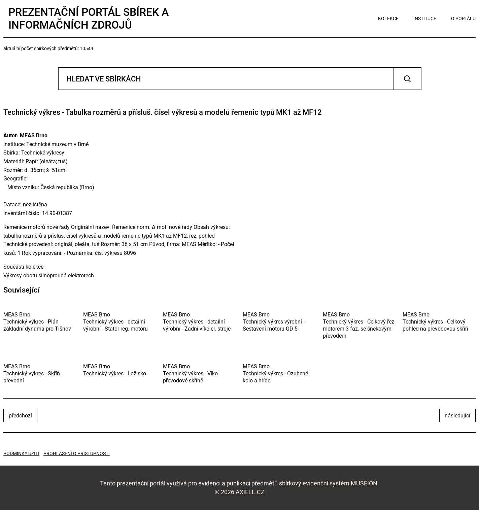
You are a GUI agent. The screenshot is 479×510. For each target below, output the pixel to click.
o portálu (463, 18)
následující (457, 415)
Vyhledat (407, 78)
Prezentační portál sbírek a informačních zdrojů (88, 18)
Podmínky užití (21, 453)
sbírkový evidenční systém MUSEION (328, 483)
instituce (424, 18)
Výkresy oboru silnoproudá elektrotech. (49, 275)
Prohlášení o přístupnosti (76, 453)
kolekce (388, 18)
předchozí (20, 415)
